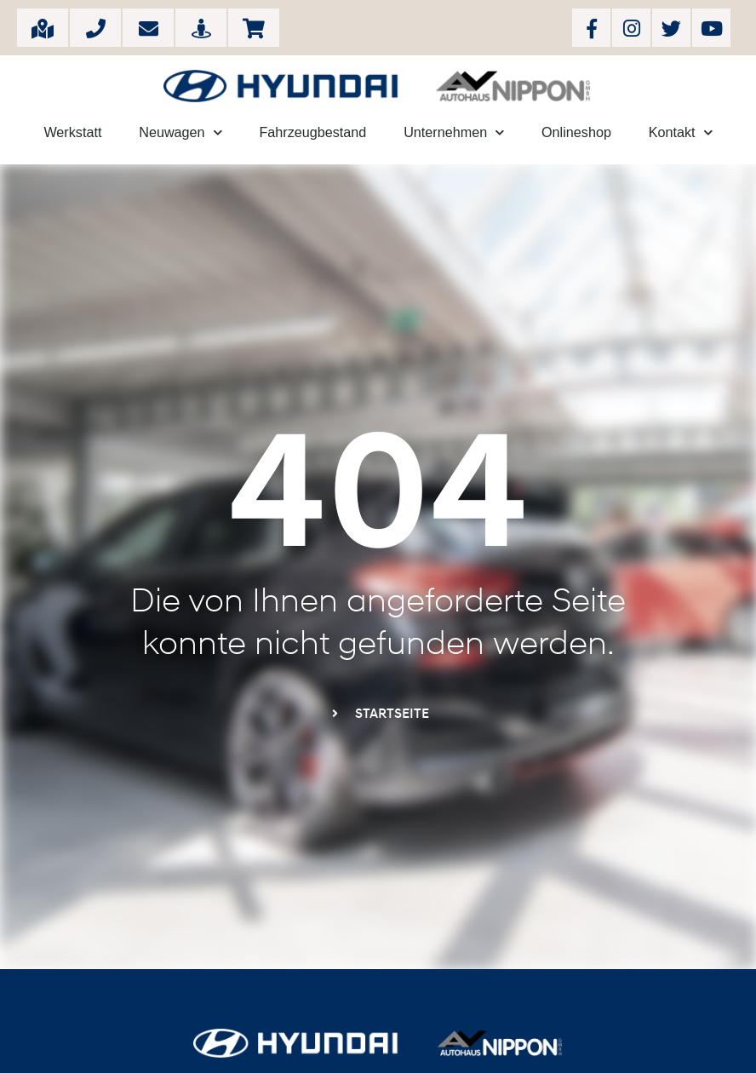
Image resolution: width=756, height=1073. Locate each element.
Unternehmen (454, 132)
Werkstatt (72, 132)
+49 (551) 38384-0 (96, 27)
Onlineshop (254, 27)
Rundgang (201, 27)
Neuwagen (180, 132)
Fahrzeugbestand (312, 132)
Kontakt (681, 132)
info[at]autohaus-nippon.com (148, 27)
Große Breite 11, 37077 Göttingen (43, 27)
